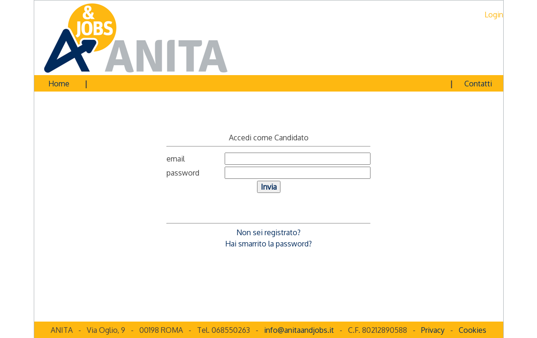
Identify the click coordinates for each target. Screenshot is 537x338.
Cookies (472, 330)
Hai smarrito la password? (268, 243)
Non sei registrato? (268, 232)
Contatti (478, 83)
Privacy (433, 330)
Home (58, 83)
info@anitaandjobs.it (299, 330)
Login (493, 14)
